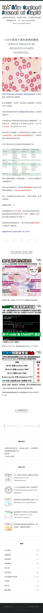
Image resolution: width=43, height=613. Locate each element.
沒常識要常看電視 (22, 35)
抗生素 (6, 568)
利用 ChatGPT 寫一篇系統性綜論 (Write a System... (20, 346)
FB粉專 (7, 454)
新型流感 (7, 572)
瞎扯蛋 (6, 585)
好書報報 (7, 555)
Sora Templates (19, 606)
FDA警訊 (7, 550)
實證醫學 (7, 563)
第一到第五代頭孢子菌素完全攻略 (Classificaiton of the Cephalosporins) (26, 477)
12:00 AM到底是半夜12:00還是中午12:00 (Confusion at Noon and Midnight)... (26, 490)
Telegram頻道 (9, 456)
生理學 (6, 581)
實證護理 (7, 559)
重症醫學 (7, 590)
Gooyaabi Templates (21, 609)
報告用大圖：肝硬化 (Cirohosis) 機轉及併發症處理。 (20, 300)
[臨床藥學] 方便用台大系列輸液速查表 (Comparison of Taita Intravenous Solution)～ (26, 514)
